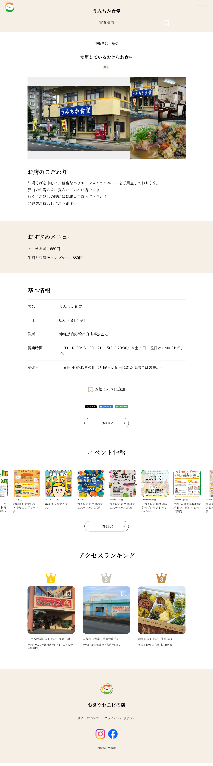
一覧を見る (112, 426)
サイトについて (88, 721)
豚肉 (106, 68)
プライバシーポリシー (120, 721)
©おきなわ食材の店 (106, 751)
